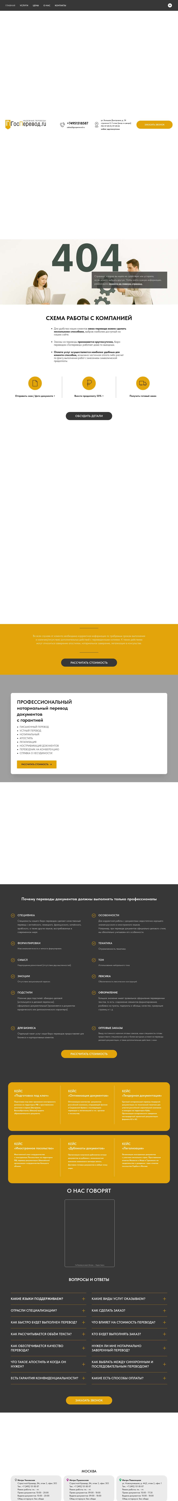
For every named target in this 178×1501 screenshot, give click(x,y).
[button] (154, 125)
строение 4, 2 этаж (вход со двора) (116, 123)
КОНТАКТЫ (60, 5)
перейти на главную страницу (125, 283)
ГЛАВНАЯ (10, 5)
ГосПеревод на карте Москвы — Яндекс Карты (89, 1265)
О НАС (46, 5)
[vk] (170, 5)
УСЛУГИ (24, 5)
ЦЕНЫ (36, 5)
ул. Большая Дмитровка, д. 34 (113, 120)
